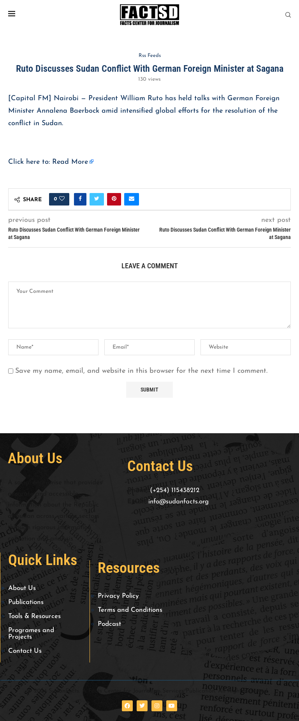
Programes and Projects (31, 633)
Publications (26, 602)
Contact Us (25, 651)
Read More (70, 162)
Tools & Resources (34, 616)
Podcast (109, 624)
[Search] (288, 15)
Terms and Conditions (130, 610)
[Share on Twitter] (97, 199)
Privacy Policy (118, 596)
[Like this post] (62, 199)
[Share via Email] (131, 199)
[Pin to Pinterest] (114, 199)
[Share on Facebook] (80, 199)
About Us (22, 588)
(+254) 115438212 (174, 490)
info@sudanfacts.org (178, 501)
